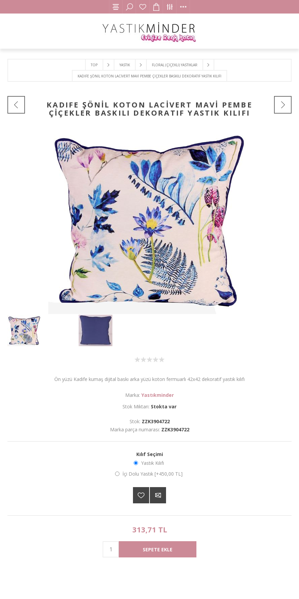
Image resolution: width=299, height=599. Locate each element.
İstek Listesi (143, 7)
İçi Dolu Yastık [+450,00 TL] (153, 474)
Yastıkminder (157, 395)
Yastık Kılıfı (152, 463)
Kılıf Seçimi (149, 454)
